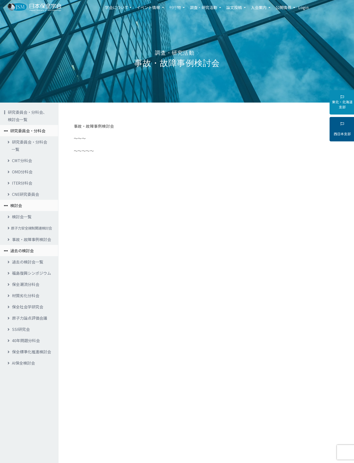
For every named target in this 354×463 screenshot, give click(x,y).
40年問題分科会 (24, 340)
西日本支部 (342, 129)
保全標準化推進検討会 (29, 352)
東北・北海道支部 (342, 102)
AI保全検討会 (21, 363)
